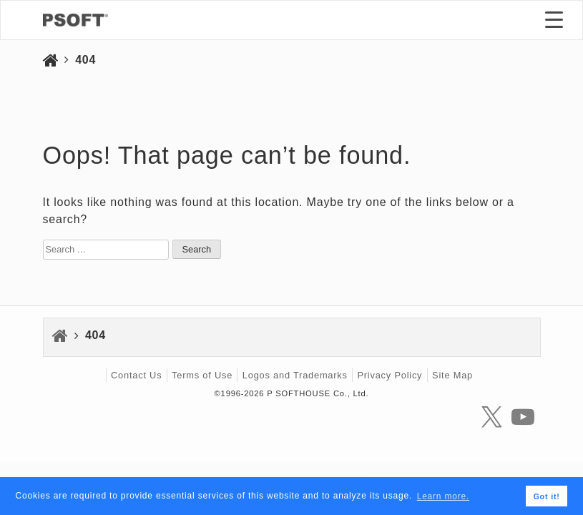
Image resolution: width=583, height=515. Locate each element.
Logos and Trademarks (295, 375)
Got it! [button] (546, 496)
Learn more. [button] (443, 496)
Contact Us (136, 375)
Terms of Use (202, 375)
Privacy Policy (389, 375)
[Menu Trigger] (554, 19)
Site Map (452, 375)
